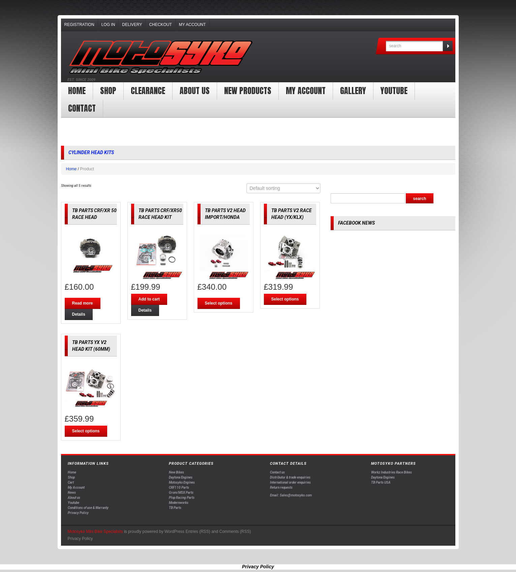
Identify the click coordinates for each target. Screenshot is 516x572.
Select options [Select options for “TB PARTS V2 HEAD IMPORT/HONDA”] (219, 303)
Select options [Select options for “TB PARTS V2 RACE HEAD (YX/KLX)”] (285, 299)
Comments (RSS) (235, 531)
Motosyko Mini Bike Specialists (95, 531)
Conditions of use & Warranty (88, 508)
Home (77, 91)
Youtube (73, 503)
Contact (82, 108)
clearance (148, 91)
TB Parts (175, 508)
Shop (108, 91)
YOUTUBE (394, 91)
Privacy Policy (78, 513)
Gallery (353, 91)
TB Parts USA (381, 482)
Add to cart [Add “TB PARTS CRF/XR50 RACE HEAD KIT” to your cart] (149, 299)
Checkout (160, 24)
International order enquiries (290, 482)
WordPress (174, 531)
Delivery (132, 24)
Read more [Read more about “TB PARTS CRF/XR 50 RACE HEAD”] (82, 303)
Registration (79, 24)
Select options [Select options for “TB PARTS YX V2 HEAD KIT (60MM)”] (86, 431)
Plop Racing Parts (181, 497)
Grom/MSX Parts (181, 492)
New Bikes (176, 472)
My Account (192, 24)
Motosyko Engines (182, 482)
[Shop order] (283, 188)
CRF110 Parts (179, 487)
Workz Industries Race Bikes (391, 472)
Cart (71, 482)
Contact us (277, 472)
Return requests (281, 487)
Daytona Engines (180, 477)
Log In (108, 24)
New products (247, 91)
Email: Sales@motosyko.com (291, 495)
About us (195, 91)
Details (78, 314)
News (72, 492)
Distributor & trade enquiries (290, 477)
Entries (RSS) (197, 531)
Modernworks (178, 503)
